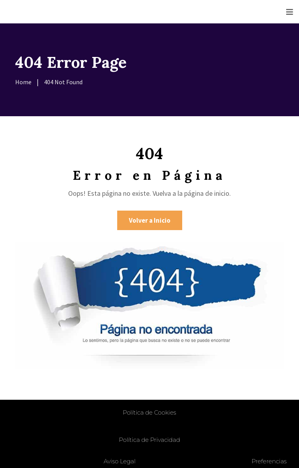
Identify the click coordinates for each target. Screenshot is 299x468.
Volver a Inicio (150, 220)
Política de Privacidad (149, 439)
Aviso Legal (119, 461)
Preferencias (269, 461)
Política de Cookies (149, 412)
